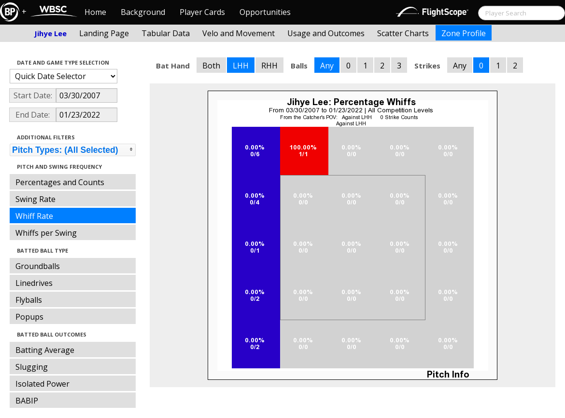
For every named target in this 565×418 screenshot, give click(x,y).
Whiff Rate (34, 216)
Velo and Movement (238, 33)
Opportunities (265, 12)
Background (143, 12)
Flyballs (28, 300)
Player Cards (202, 12)
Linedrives (34, 283)
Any (327, 65)
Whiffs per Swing (46, 233)
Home (95, 12)
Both (211, 65)
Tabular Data (165, 33)
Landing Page (104, 33)
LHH (241, 65)
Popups (29, 316)
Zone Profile (463, 33)
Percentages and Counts (59, 182)
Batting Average (44, 350)
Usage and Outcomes (326, 33)
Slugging (31, 367)
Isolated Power (42, 383)
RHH (269, 65)
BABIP (26, 400)
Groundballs (37, 266)
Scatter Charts (403, 33)
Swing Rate (35, 199)
